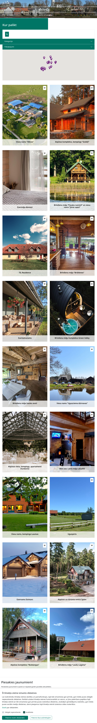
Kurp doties (43, 9)
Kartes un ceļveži (45, 15)
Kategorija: (9, 41)
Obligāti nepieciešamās (13, 712)
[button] (51, 59)
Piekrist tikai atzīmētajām (41, 718)
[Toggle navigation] (93, 3)
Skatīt (4, 707)
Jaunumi (9, 10)
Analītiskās (29, 712)
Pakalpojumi (9, 47)
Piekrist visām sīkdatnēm (15, 718)
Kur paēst (74, 9)
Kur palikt (10, 15)
